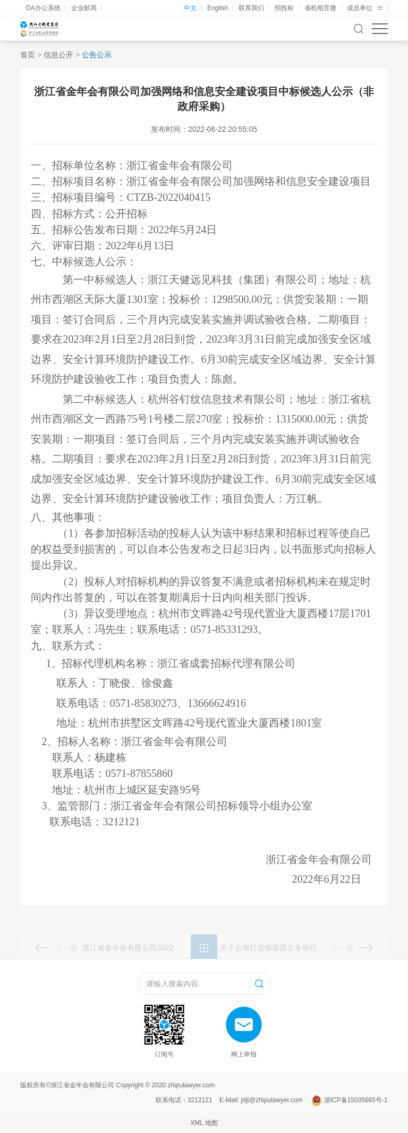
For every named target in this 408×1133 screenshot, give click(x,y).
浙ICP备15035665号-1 (356, 1100)
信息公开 (58, 54)
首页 (27, 54)
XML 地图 (204, 1123)
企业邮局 (84, 8)
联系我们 (251, 8)
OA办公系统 (43, 8)
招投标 (284, 8)
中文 (190, 8)
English (217, 8)
